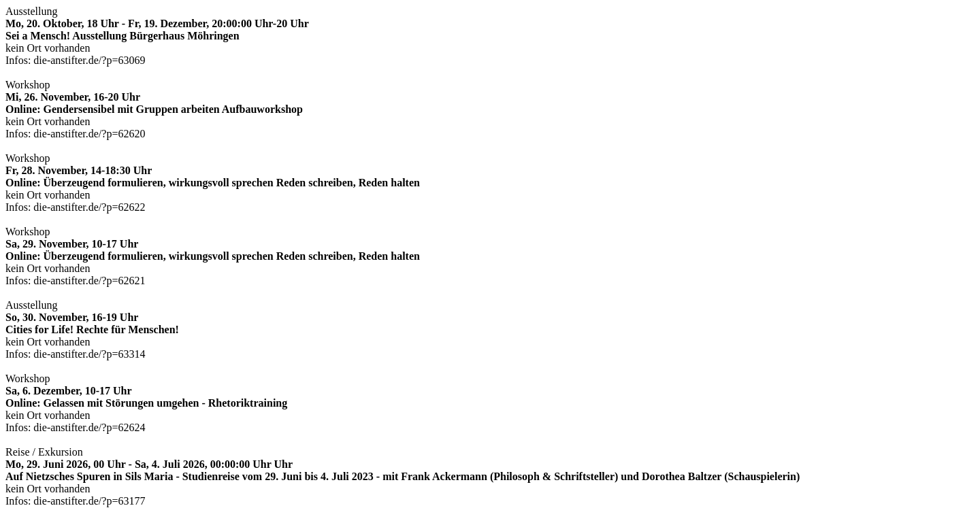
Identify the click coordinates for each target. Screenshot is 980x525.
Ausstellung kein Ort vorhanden (157, 35)
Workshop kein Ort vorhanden (154, 109)
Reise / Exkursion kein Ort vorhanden (402, 476)
